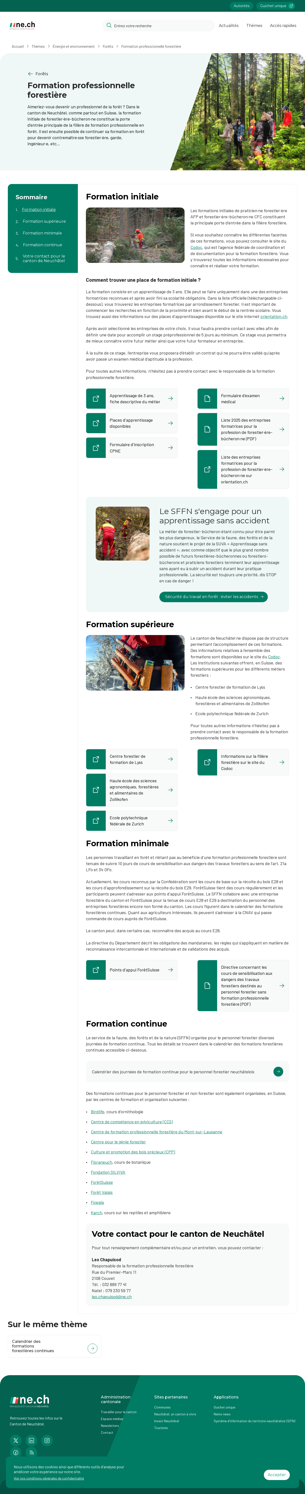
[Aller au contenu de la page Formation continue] (43, 242)
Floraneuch (101, 1162)
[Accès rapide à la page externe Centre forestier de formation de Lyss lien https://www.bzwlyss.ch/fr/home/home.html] (132, 759)
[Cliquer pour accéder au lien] (187, 1071)
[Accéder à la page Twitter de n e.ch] (16, 1440)
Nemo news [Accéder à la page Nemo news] (222, 1414)
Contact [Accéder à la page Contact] (107, 1432)
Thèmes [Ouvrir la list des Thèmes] (254, 25)
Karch (96, 1212)
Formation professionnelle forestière (151, 46)
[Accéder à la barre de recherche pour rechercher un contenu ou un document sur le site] (158, 25)
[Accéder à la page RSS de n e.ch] (31, 1452)
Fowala (97, 1202)
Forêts (108, 46)
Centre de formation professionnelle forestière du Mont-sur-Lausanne (156, 1131)
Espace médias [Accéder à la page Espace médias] (112, 1419)
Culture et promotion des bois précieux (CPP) (133, 1151)
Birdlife (97, 1111)
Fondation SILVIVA (108, 1172)
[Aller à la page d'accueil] (22, 25)
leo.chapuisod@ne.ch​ (112, 1296)
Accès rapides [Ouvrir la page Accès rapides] (283, 25)
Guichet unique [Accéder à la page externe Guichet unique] (224, 1407)
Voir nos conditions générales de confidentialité (49, 1478)
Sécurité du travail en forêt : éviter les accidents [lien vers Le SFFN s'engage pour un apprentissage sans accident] (214, 596)
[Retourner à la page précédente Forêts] (86, 74)
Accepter (277, 1474)
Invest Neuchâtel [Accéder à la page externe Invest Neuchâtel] (166, 1421)
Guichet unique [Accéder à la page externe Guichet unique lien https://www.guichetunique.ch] (277, 6)
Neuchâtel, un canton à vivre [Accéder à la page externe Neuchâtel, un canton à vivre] (175, 1414)
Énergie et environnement (74, 46)
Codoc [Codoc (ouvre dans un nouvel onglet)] (274, 656)
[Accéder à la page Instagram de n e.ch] (47, 1440)
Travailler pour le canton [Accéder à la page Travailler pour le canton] (119, 1412)
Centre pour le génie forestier (118, 1141)
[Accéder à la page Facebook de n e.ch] (16, 1452)
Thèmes (38, 46)
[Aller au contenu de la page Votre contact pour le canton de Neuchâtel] (43, 255)
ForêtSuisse (102, 1182)
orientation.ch (273, 316)
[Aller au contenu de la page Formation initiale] (43, 207)
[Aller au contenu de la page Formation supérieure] (43, 218)
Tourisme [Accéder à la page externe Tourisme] (161, 1428)
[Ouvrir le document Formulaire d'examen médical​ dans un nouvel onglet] (243, 398)
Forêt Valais (102, 1192)
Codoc (196, 247)
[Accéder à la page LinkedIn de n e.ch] (31, 1440)
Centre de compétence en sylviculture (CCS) (132, 1121)
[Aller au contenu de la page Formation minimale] (43, 230)
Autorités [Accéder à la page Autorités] (241, 6)
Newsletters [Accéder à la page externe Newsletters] (110, 1425)
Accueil (18, 46)
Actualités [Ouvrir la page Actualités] (228, 25)
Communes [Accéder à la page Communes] (162, 1407)
